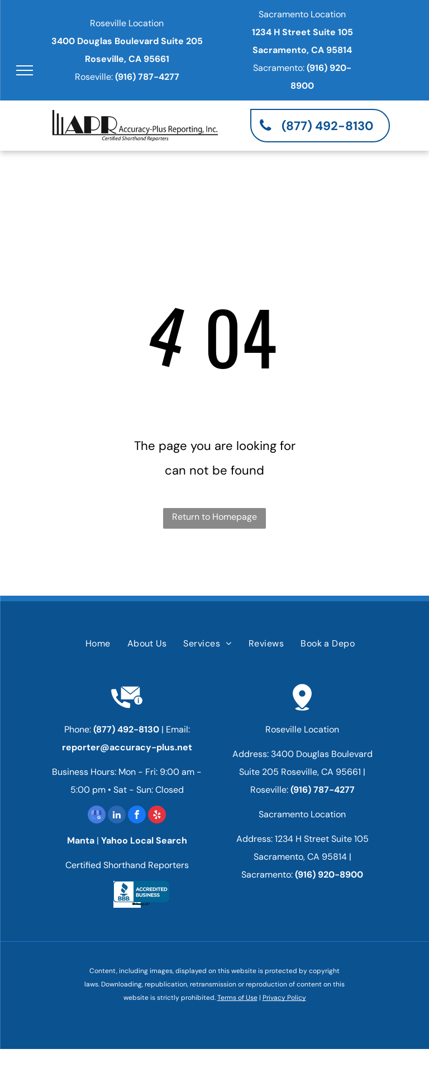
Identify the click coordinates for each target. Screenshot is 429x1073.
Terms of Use (237, 997)
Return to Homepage (214, 517)
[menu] (24, 70)
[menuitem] (98, 643)
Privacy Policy (284, 997)
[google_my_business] (97, 816)
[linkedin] (117, 816)
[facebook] (137, 816)
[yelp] (157, 816)
